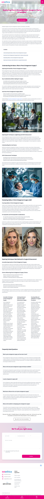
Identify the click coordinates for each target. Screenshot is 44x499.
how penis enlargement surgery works (15, 98)
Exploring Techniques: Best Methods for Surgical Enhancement (15, 60)
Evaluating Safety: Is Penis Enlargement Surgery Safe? (13, 57)
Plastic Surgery (17, 475)
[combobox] (30, 435)
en (38, 1)
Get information (22, 20)
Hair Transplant (17, 477)
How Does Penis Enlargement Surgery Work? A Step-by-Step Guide (15, 55)
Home (11, 16)
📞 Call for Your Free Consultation (22, 419)
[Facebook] (41, 465)
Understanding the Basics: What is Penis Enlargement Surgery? (15, 52)
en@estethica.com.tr (8, 478)
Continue (31, 456)
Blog (14, 16)
